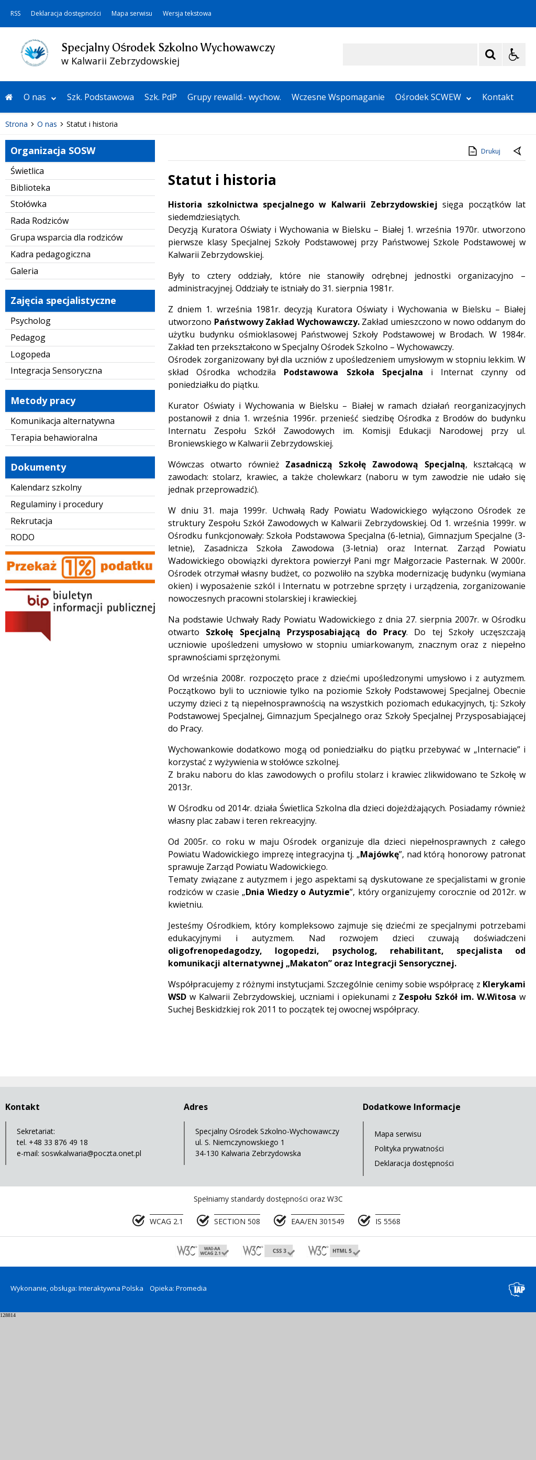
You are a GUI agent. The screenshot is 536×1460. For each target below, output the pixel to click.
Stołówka (28, 346)
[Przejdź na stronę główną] (9, 97)
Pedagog (28, 479)
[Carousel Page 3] (121, 234)
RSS (15, 13)
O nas (40, 97)
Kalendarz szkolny (46, 629)
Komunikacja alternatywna (62, 563)
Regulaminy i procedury (56, 646)
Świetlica (27, 313)
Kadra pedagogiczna (50, 396)
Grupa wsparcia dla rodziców (66, 379)
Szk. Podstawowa (100, 97)
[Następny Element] (75, 235)
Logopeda (30, 496)
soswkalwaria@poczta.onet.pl (91, 1295)
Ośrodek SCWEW (433, 97)
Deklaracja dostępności (66, 13)
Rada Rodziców (39, 363)
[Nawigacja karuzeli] (63, 235)
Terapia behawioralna (53, 579)
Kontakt (497, 97)
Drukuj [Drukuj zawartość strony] (483, 293)
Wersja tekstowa (187, 13)
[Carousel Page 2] (111, 234)
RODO (22, 679)
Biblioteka (30, 329)
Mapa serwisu (131, 13)
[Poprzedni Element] (49, 235)
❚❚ (21, 234)
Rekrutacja (31, 663)
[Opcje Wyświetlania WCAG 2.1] (514, 54)
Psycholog (30, 462)
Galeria (24, 413)
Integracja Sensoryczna (56, 513)
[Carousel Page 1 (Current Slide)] (101, 234)
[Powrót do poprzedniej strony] (518, 294)
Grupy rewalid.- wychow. (234, 97)
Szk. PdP (160, 97)
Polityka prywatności (409, 1290)
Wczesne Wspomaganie (338, 97)
